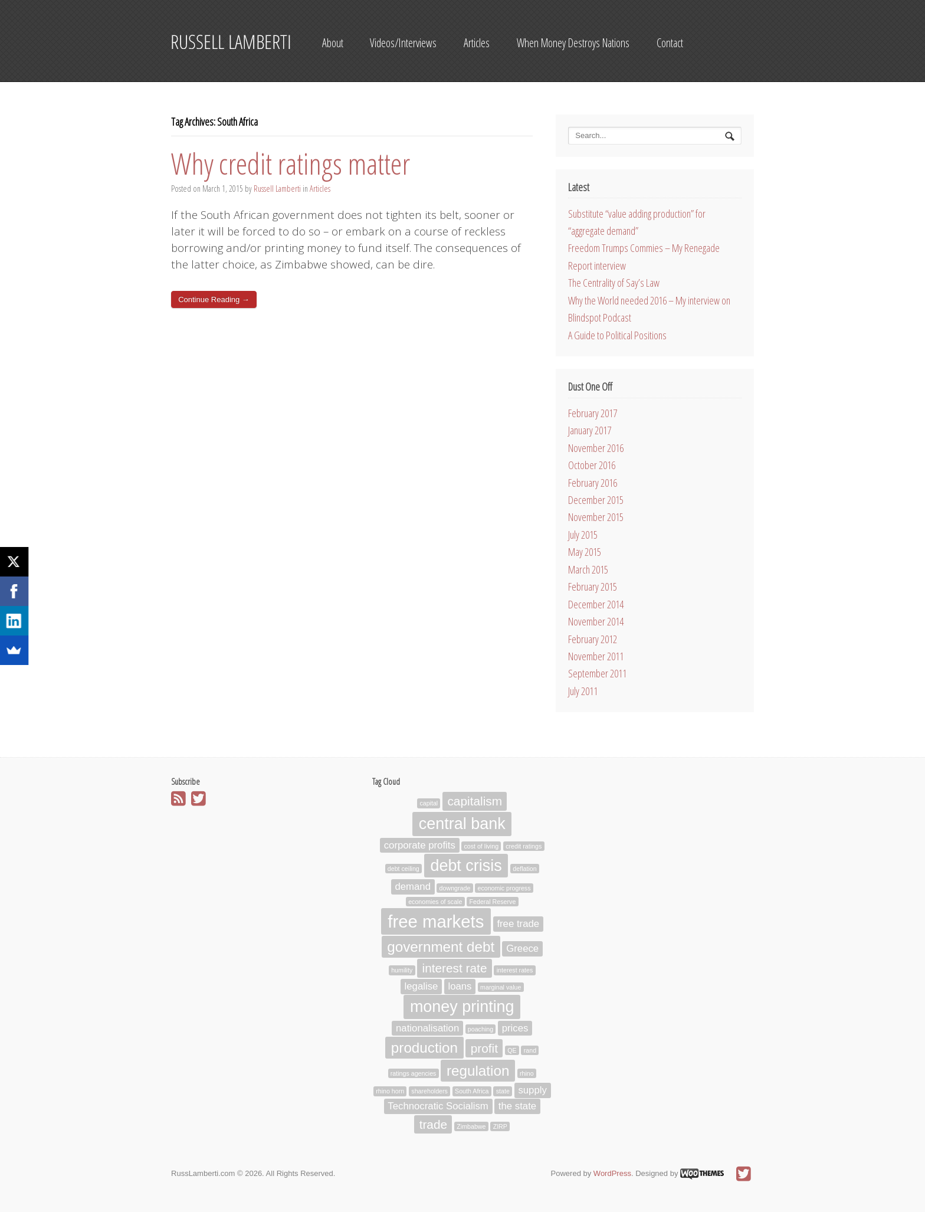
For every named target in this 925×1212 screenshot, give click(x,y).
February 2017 (592, 413)
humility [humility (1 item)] (401, 970)
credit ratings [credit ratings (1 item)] (524, 846)
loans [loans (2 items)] (459, 986)
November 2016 (596, 448)
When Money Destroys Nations (573, 43)
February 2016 (592, 483)
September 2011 (597, 673)
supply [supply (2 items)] (532, 1090)
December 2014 (596, 604)
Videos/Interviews (403, 43)
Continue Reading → (214, 299)
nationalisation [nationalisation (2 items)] (427, 1028)
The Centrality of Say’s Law (614, 283)
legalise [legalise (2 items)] (421, 986)
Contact (670, 43)
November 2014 (596, 621)
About (332, 43)
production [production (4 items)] (424, 1048)
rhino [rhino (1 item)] (527, 1073)
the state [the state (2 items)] (517, 1106)
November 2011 (596, 656)
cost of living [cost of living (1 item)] (481, 846)
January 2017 (589, 430)
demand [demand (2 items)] (413, 887)
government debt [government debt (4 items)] (440, 947)
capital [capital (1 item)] (428, 803)
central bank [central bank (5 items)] (462, 824)
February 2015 (592, 586)
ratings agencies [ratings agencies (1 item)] (414, 1073)
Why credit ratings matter (290, 163)
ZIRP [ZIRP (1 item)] (500, 1126)
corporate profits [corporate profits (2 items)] (419, 845)
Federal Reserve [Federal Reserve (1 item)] (493, 901)
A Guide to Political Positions (617, 335)
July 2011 (583, 691)
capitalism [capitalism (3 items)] (474, 801)
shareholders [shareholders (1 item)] (429, 1091)
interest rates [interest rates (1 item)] (515, 970)
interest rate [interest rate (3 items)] (454, 968)
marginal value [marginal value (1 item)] (500, 987)
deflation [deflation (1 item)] (524, 868)
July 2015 (583, 535)
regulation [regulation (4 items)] (478, 1071)
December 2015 (596, 500)
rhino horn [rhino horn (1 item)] (390, 1091)
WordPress (612, 1173)
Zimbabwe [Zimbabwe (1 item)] (471, 1126)
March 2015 (588, 569)
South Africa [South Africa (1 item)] (471, 1091)
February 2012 (592, 639)
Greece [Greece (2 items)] (522, 948)
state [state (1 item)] (503, 1091)
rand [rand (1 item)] (530, 1050)
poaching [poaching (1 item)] (480, 1029)
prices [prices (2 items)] (515, 1028)
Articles (477, 43)
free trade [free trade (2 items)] (518, 924)
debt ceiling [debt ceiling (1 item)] (403, 868)
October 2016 (591, 465)
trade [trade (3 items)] (433, 1124)
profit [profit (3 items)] (484, 1048)
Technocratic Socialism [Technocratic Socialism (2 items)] (438, 1106)
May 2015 (584, 552)
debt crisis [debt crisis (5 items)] (465, 865)
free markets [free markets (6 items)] (436, 921)
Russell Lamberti (277, 188)
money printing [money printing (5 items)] (462, 1007)
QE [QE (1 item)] (511, 1050)
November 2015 (596, 517)
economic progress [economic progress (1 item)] (503, 888)
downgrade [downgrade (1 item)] (455, 888)
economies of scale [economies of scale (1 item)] (435, 901)
